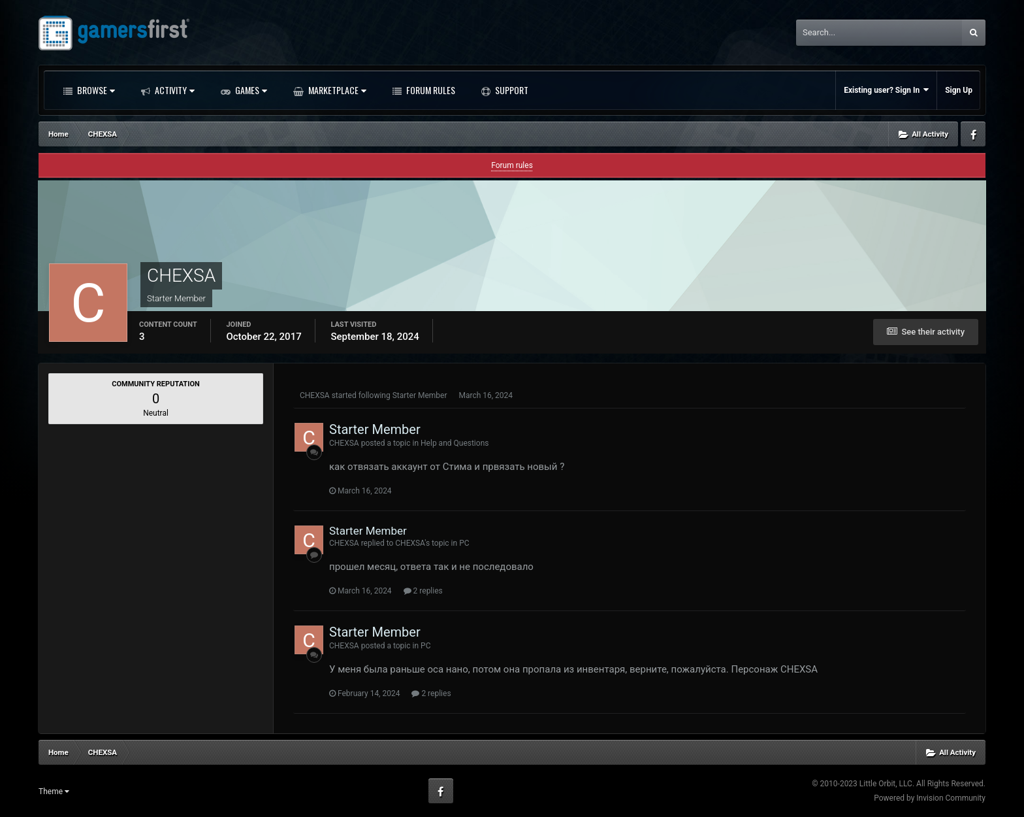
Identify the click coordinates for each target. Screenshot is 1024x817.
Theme (54, 791)
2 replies (423, 590)
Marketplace (336, 90)
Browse (95, 90)
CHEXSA (315, 395)
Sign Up (958, 90)
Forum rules (512, 165)
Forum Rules (429, 90)
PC (464, 543)
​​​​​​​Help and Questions (454, 443)
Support (510, 90)
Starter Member (419, 395)
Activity (174, 90)
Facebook (973, 134)
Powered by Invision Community (929, 798)
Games (250, 90)
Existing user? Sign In (886, 90)
